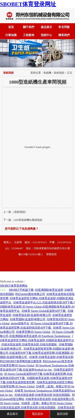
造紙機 (47, 72)
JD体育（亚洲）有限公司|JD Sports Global (47, 403)
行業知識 (11, 35)
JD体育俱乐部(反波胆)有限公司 (31, 315)
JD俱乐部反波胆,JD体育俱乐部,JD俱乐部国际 (29, 344)
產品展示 (46, 27)
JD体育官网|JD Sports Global (33, 331)
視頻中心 (46, 35)
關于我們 (28, 27)
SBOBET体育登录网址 (28, 4)
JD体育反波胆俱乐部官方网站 (55, 382)
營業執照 (51, 254)
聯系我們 (64, 35)
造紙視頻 (59, 72)
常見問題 (64, 27)
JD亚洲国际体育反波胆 (49, 289)
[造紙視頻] (20, 211)
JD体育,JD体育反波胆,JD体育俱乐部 (51, 357)
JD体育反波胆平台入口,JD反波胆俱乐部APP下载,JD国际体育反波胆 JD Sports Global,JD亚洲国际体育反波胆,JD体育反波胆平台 (37, 306)
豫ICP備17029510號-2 (30, 254)
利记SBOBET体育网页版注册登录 (21, 361)
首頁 (11, 27)
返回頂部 (62, 413)
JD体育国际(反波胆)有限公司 (27, 319)
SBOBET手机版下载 (21, 289)
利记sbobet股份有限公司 (30, 294)
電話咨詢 (37, 413)
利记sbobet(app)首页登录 (58, 361)
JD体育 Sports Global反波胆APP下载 (44, 310)
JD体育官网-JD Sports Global (17, 386)
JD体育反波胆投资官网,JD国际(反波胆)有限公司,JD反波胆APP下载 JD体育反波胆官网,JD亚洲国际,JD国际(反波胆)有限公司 (37, 353)
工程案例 (28, 35)
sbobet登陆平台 (20, 323)
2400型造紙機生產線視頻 (28, 219)
